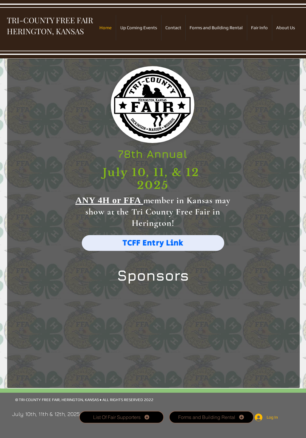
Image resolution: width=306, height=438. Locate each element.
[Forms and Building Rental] (211, 417)
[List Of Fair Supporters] (121, 417)
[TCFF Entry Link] (153, 243)
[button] (153, 338)
